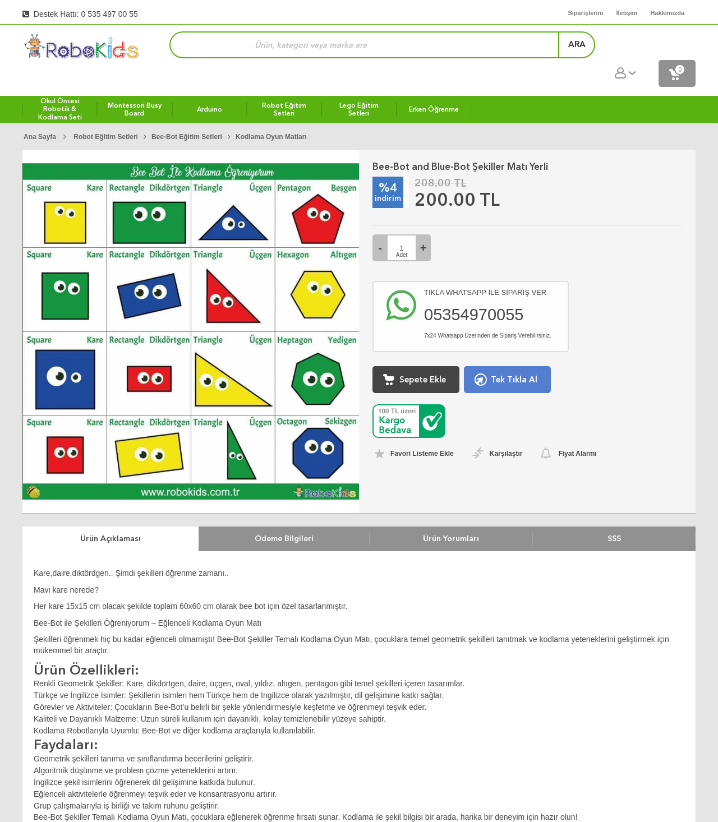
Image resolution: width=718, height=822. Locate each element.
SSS (614, 515)
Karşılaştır (506, 431)
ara (552, 47)
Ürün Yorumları (451, 515)
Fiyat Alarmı (577, 431)
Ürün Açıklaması (110, 515)
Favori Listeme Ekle (422, 431)
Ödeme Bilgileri (284, 515)
